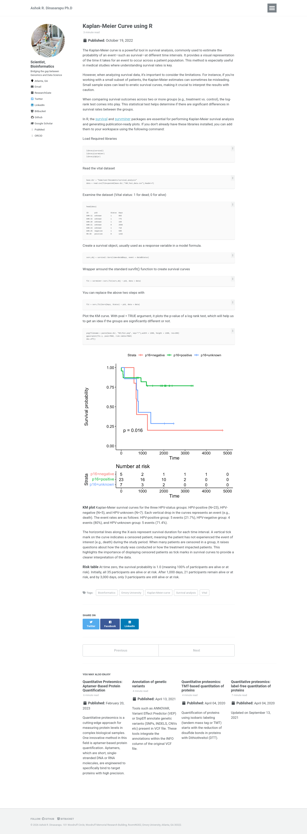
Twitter (37, 102)
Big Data (141, 8)
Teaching (120, 8)
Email (36, 90)
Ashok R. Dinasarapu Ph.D (51, 8)
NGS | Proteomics (169, 8)
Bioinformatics (106, 605)
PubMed (38, 133)
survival (102, 123)
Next (196, 660)
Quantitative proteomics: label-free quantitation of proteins (251, 696)
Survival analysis (186, 605)
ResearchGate (41, 96)
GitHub (49, 818)
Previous (121, 660)
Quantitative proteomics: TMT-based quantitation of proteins (202, 696)
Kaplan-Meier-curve (158, 605)
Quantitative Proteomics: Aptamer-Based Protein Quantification (102, 696)
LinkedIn (38, 108)
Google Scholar (42, 126)
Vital (204, 605)
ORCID (37, 139)
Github (37, 120)
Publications (96, 8)
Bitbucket (38, 114)
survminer (124, 123)
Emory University (131, 605)
